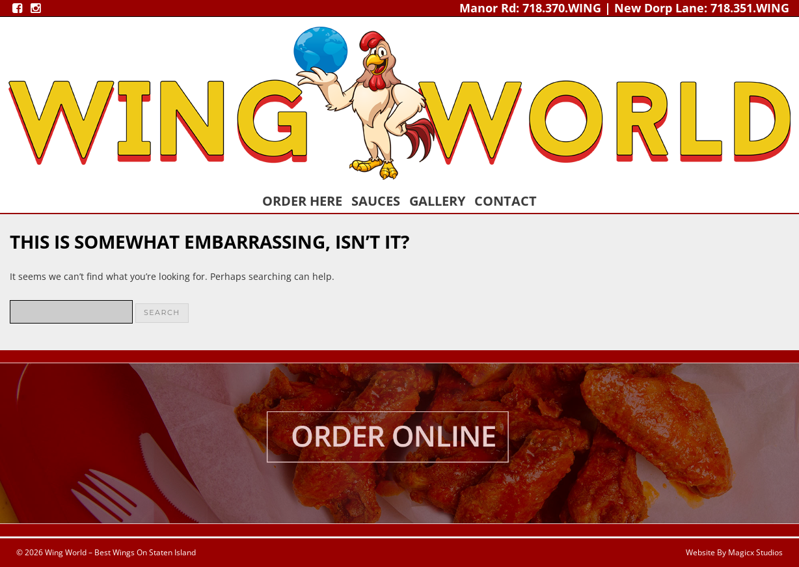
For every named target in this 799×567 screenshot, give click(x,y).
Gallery (437, 201)
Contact (505, 201)
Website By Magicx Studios (734, 552)
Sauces (375, 201)
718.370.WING (561, 8)
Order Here (302, 201)
